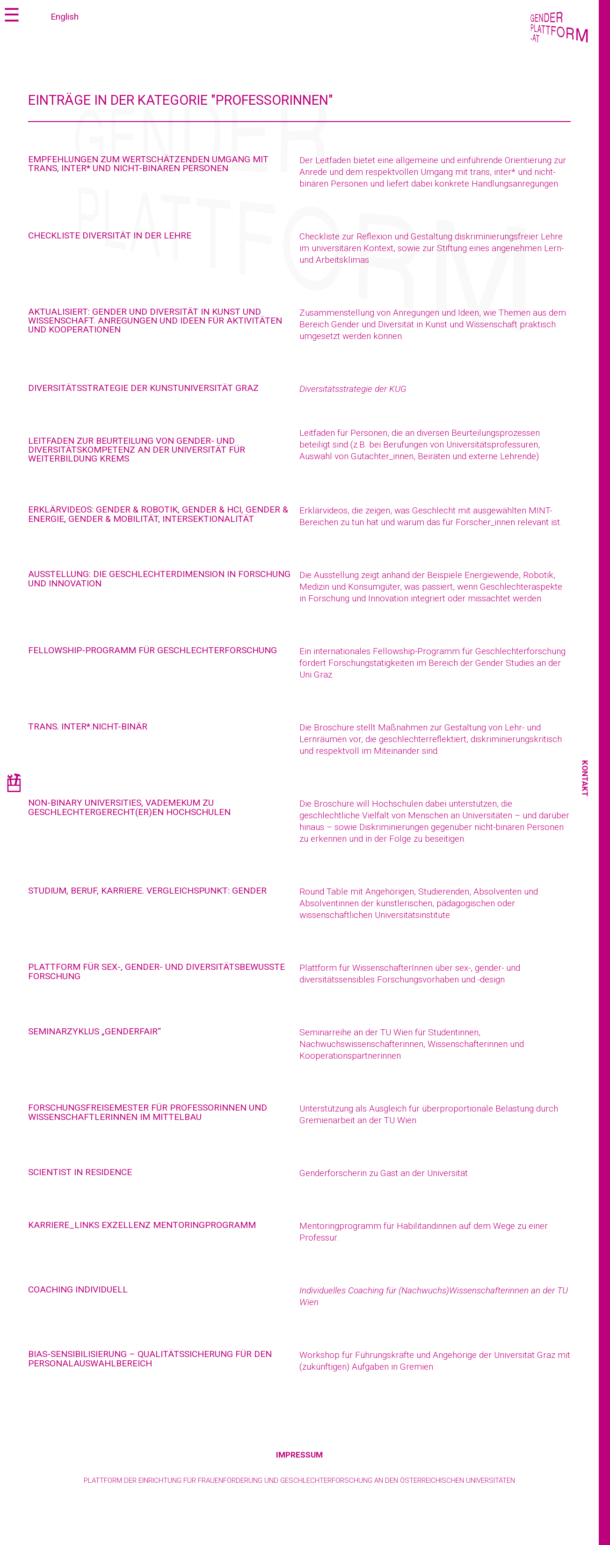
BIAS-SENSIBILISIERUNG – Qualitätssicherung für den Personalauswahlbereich (150, 1358)
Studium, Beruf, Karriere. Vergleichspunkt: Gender (147, 890)
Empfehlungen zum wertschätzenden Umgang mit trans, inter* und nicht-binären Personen (148, 163)
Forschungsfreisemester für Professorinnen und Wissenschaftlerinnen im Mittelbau (147, 1112)
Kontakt (585, 778)
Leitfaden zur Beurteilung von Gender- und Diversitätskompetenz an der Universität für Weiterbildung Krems (136, 449)
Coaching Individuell (78, 1289)
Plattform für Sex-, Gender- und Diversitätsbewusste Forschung (156, 971)
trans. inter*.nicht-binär (87, 726)
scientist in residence (80, 1172)
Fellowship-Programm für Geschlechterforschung (152, 650)
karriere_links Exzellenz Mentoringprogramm (142, 1225)
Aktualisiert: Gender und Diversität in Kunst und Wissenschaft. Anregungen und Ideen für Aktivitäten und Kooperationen (155, 320)
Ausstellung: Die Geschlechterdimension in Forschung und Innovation (159, 578)
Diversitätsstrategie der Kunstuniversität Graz (143, 388)
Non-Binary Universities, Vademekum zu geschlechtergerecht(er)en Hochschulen (129, 807)
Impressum (299, 1454)
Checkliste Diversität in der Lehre (109, 235)
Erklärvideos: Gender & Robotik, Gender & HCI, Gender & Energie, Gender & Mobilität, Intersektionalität (158, 514)
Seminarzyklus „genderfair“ (94, 1031)
